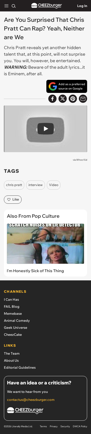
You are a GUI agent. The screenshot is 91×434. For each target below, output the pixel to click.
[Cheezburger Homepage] (45, 411)
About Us (11, 360)
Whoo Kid (81, 159)
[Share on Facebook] (52, 99)
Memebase (13, 313)
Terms (43, 426)
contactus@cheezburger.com (31, 399)
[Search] (13, 5)
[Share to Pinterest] (73, 99)
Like (13, 199)
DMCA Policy (80, 426)
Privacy (54, 426)
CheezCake (13, 334)
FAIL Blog (11, 306)
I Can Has (11, 299)
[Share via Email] (83, 99)
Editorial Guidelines (20, 367)
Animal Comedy (17, 320)
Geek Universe (15, 327)
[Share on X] (62, 99)
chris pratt (14, 185)
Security (65, 426)
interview (35, 185)
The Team (12, 353)
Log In (82, 6)
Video (53, 185)
